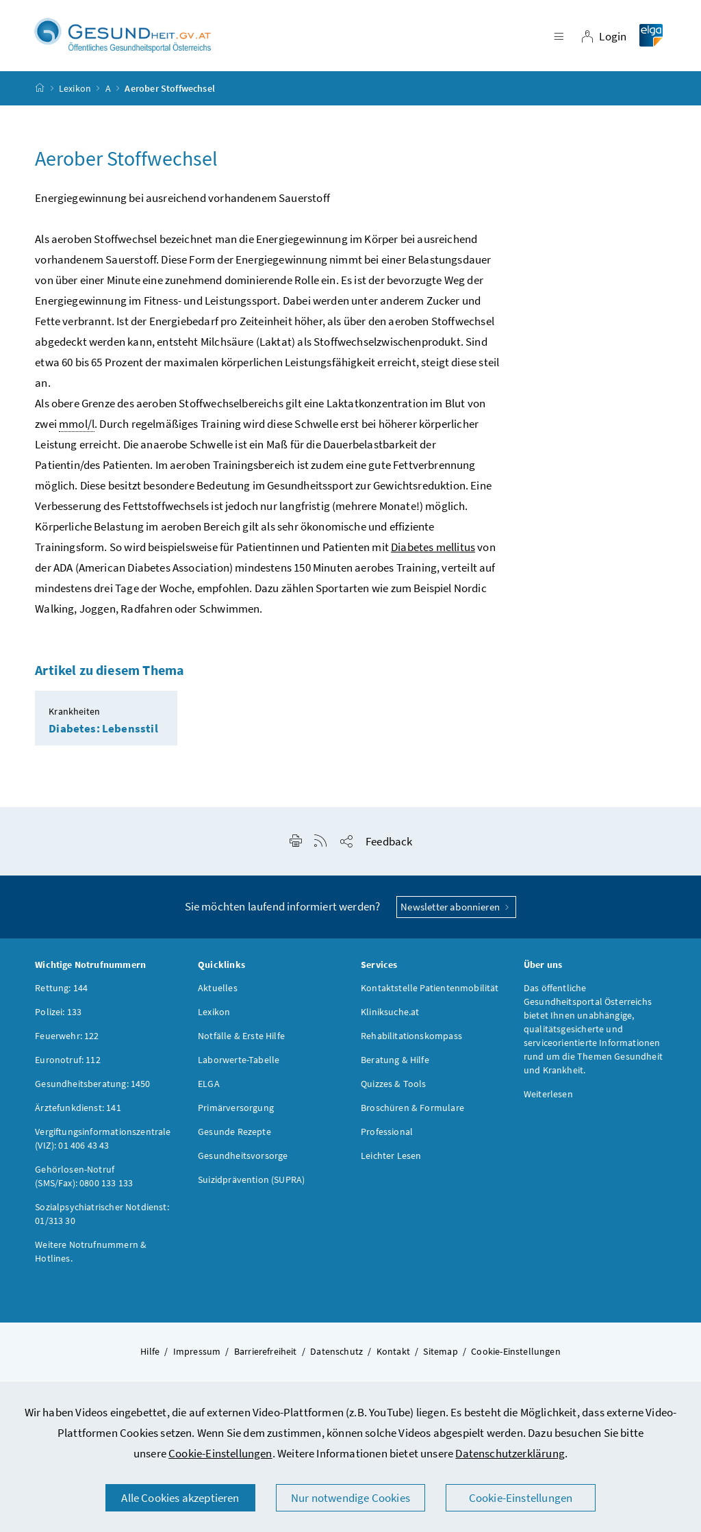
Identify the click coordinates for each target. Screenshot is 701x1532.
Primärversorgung (236, 1112)
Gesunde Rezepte (234, 1135)
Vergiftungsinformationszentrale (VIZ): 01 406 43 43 (102, 1142)
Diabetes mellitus (433, 551)
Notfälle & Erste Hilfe (241, 1040)
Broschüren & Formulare (412, 1112)
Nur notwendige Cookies (350, 1497)
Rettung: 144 (61, 992)
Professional (387, 1135)
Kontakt (393, 1355)
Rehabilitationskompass (411, 1040)
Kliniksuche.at (390, 1016)
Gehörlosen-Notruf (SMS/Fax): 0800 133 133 (84, 1180)
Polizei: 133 (58, 1016)
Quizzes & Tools (393, 1088)
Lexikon (75, 92)
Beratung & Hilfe (395, 1064)
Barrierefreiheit (265, 1355)
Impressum (197, 1355)
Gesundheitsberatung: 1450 (92, 1088)
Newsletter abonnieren (456, 910)
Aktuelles (218, 992)
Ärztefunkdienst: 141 (78, 1112)
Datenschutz (336, 1355)
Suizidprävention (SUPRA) (251, 1183)
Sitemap (440, 1355)
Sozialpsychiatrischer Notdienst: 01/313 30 (102, 1218)
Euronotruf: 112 (68, 1064)
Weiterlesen (548, 1098)
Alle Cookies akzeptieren (180, 1497)
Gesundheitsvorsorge (243, 1159)
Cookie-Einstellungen (220, 1453)
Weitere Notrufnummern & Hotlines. (90, 1255)
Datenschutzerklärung (510, 1453)
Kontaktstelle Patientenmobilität (430, 992)
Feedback (389, 845)
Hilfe (150, 1355)
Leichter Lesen (391, 1159)
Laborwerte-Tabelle (238, 1064)
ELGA (209, 1088)
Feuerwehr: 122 (67, 1040)
